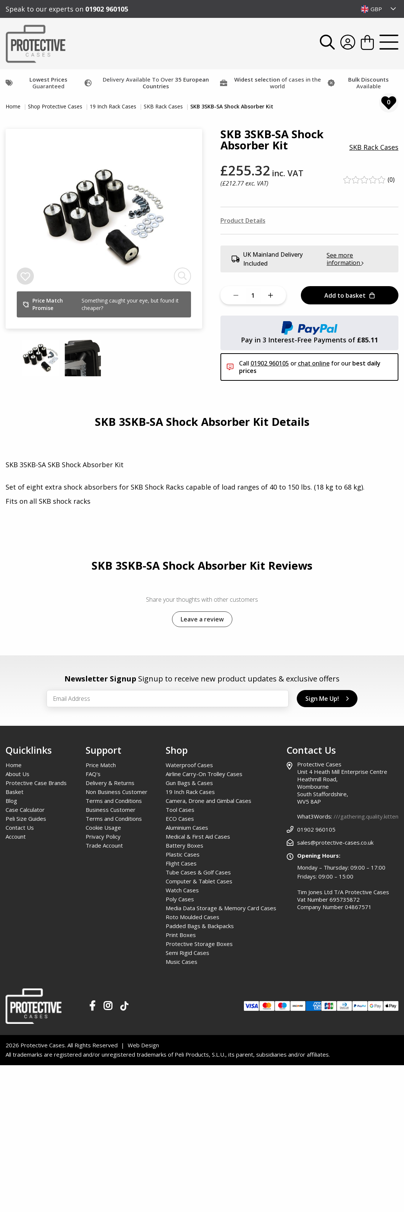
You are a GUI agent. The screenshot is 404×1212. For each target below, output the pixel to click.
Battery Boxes (184, 845)
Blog (11, 800)
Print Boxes (181, 935)
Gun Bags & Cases (189, 783)
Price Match (101, 765)
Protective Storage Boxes (199, 943)
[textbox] (378, 9)
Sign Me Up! (327, 698)
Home (14, 106)
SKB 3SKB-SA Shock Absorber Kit (231, 106)
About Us (17, 774)
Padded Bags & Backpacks (200, 926)
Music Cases (181, 961)
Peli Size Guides (26, 818)
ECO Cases (180, 818)
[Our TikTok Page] (124, 1007)
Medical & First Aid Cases (198, 836)
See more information (345, 258)
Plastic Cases (183, 854)
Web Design (143, 1045)
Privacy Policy (103, 836)
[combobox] (378, 9)
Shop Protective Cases (56, 106)
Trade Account (104, 845)
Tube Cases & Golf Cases (198, 872)
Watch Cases (182, 890)
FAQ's (93, 774)
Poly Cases (180, 899)
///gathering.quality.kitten (366, 816)
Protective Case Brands (36, 783)
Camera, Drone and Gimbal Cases (208, 800)
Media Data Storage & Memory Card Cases (221, 908)
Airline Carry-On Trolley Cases (204, 774)
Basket (14, 791)
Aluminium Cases (187, 827)
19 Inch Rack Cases (114, 106)
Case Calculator (25, 809)
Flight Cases (181, 863)
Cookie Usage (103, 827)
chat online (314, 363)
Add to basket (349, 295)
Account (16, 836)
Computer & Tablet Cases (199, 881)
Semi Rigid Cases (187, 952)
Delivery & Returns (110, 783)
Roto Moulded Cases (192, 917)
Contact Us (20, 827)
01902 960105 (106, 8)
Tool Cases (180, 809)
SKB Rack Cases (164, 106)
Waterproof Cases (189, 765)
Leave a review (202, 619)
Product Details (242, 220)
